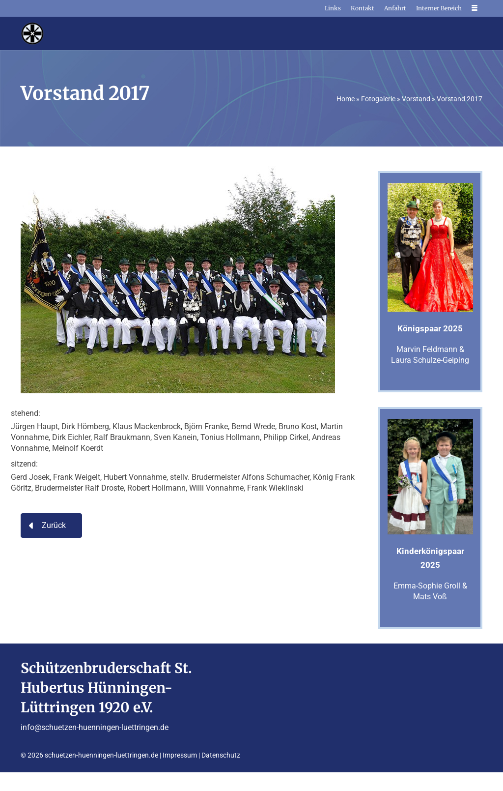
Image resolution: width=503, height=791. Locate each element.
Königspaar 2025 (430, 328)
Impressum (180, 755)
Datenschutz (220, 755)
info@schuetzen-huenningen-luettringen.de (94, 727)
